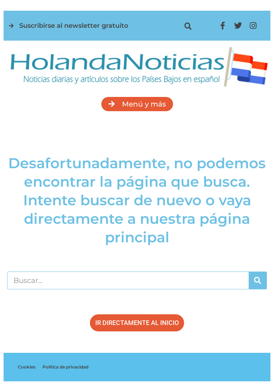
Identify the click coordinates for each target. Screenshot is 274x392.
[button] (187, 26)
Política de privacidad (65, 367)
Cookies (26, 367)
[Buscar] (258, 280)
